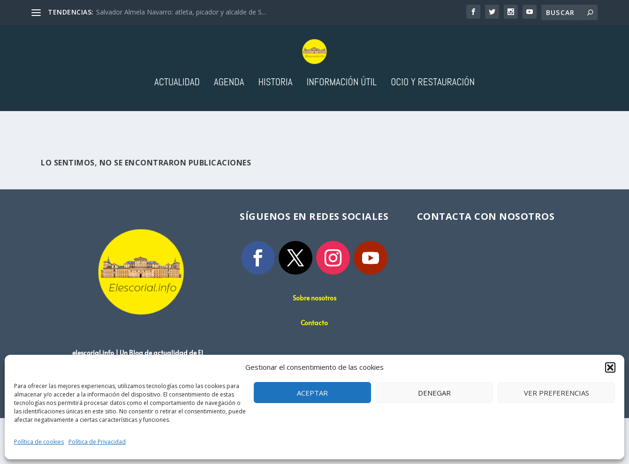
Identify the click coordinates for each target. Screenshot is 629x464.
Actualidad (177, 119)
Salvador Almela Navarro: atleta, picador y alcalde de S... (181, 11)
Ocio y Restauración (433, 119)
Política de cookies (39, 442)
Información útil (341, 119)
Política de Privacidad (97, 442)
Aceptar (312, 392)
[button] (610, 367)
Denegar (434, 392)
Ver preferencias (556, 392)
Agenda (229, 119)
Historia (275, 119)
